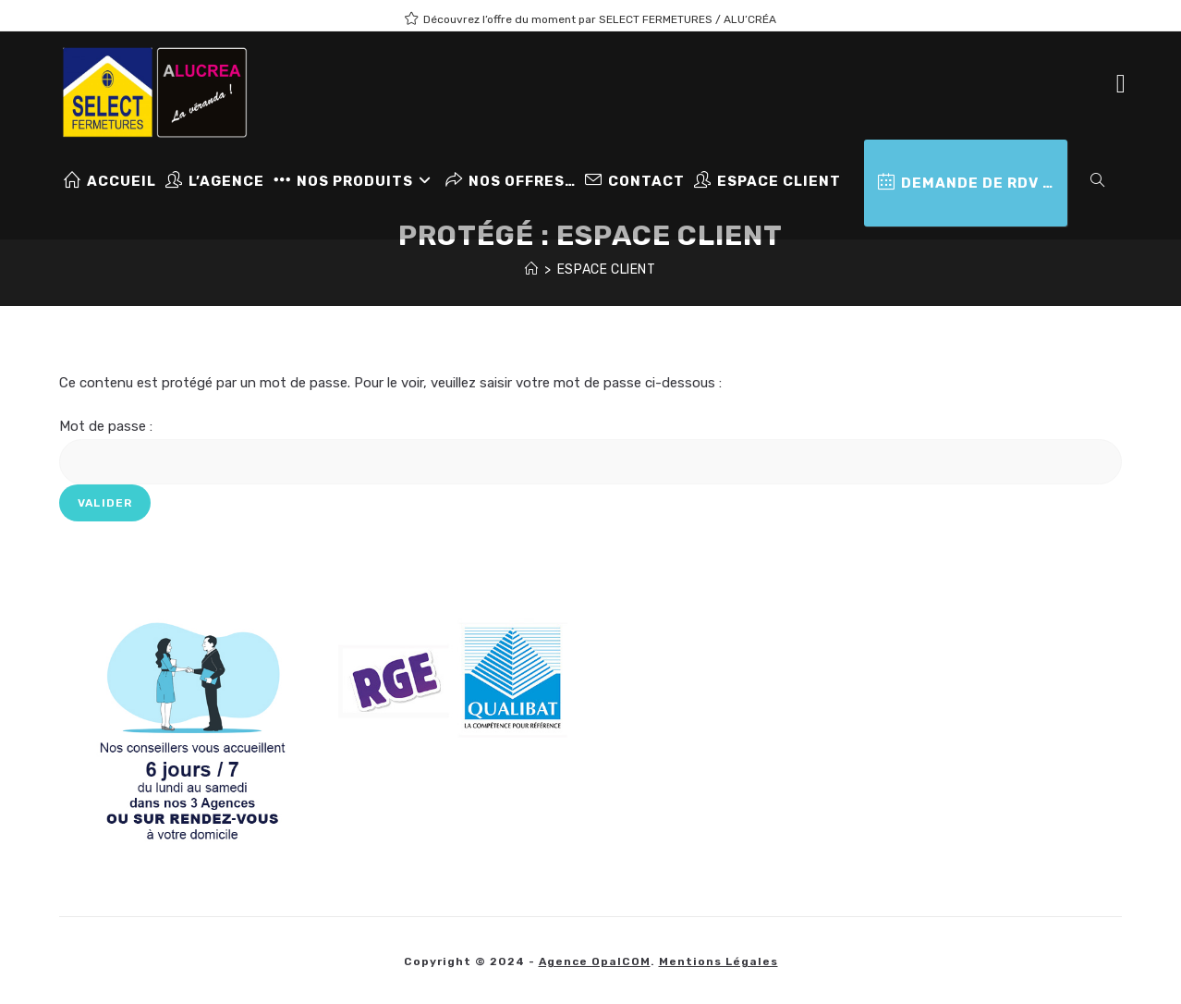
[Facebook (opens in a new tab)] (1121, 84)
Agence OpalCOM (595, 961)
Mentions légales (718, 961)
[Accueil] (532, 269)
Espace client (606, 269)
